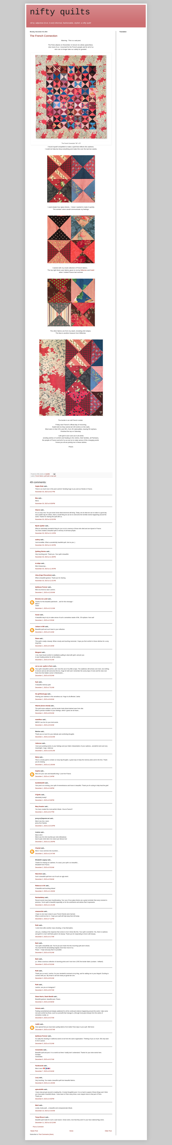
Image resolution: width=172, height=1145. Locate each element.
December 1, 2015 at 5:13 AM (44, 632)
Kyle (36, 682)
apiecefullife (39, 1089)
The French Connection (43, 35)
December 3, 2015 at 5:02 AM (44, 964)
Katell (92, 270)
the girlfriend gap (41, 694)
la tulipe (38, 563)
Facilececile (39, 1066)
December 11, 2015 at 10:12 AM (45, 1122)
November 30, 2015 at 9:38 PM (45, 503)
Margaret (38, 652)
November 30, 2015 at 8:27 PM (45, 492)
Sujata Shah (39, 486)
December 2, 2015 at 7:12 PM (44, 919)
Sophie (37, 771)
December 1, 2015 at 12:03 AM (45, 592)
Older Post (108, 1131)
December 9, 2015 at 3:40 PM (44, 1099)
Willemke (83, 270)
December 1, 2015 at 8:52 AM (44, 713)
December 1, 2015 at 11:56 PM (45, 842)
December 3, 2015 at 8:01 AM (44, 978)
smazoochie (39, 911)
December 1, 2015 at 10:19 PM (45, 826)
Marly (37, 757)
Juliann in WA (40, 626)
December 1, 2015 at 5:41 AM (44, 660)
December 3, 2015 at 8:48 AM (44, 1002)
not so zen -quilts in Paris (44, 666)
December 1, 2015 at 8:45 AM (44, 699)
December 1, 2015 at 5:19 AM (44, 646)
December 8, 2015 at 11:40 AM (45, 1083)
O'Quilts (38, 795)
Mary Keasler (39, 806)
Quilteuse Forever (41, 587)
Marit (37, 1105)
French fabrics (39, 476)
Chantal (37, 848)
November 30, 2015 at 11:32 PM (45, 545)
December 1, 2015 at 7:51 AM (44, 687)
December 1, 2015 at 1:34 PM (44, 776)
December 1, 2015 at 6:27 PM (44, 812)
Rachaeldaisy (39, 897)
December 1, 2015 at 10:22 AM (45, 737)
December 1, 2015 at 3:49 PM (44, 788)
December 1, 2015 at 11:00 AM (45, 764)
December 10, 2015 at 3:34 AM (45, 1111)
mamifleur (38, 719)
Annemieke (39, 1050)
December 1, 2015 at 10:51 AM (45, 751)
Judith (37, 1024)
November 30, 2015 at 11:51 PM (45, 581)
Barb (36, 943)
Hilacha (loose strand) (42, 706)
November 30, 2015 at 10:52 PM (45, 519)
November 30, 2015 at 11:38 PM (45, 557)
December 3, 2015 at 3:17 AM (44, 937)
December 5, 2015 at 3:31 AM (44, 1043)
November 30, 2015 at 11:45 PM (45, 569)
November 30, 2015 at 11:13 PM (45, 533)
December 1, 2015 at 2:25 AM (44, 620)
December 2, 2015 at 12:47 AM (45, 853)
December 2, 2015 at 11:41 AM (45, 905)
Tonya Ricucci (40, 1117)
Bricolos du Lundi (41, 599)
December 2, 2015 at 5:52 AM (44, 867)
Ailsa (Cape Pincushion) (43, 575)
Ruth (36, 925)
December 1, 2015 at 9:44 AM (44, 725)
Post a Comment (38, 1127)
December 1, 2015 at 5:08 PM (44, 800)
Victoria (37, 1008)
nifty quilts (60, 12)
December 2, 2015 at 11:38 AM (45, 891)
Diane (37, 638)
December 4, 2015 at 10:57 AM (45, 1029)
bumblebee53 (39, 783)
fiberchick (38, 874)
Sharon (37, 510)
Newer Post (34, 1131)
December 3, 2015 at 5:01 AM (44, 952)
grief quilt (46, 476)
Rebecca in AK (40, 886)
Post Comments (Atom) (46, 1134)
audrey (37, 539)
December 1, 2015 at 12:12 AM (45, 608)
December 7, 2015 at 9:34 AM (44, 1071)
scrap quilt (53, 476)
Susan (37, 615)
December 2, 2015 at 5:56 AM (44, 879)
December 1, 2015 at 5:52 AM (44, 675)
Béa (36, 498)
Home (71, 1131)
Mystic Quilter (40, 526)
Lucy (37, 1077)
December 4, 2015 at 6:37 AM (44, 1018)
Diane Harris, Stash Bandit (44, 996)
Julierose (38, 743)
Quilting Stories (40, 551)
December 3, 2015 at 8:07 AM (44, 990)
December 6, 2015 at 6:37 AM (44, 1059)
